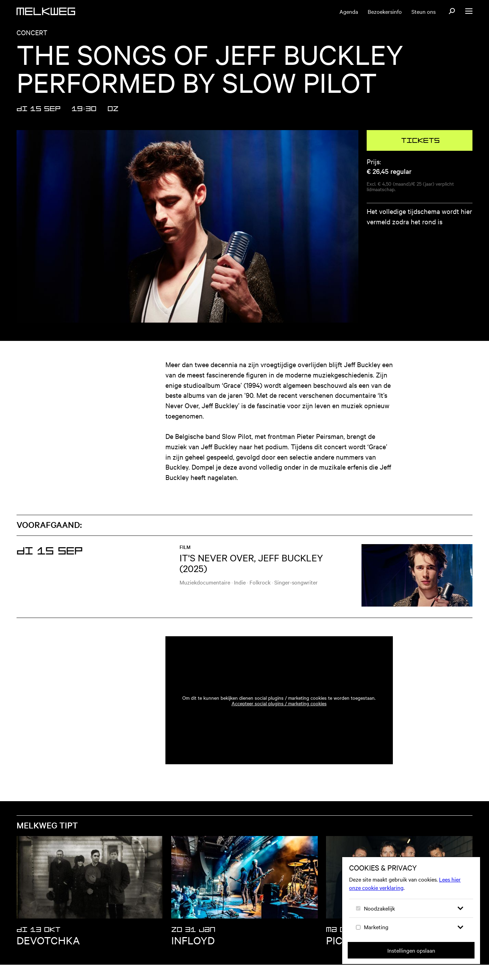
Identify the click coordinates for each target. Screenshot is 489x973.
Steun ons (423, 11)
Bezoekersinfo (385, 11)
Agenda (348, 11)
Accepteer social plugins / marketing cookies (279, 711)
